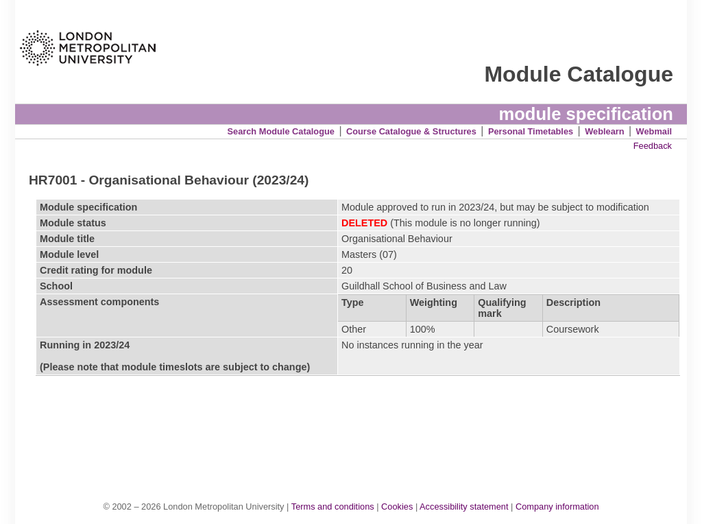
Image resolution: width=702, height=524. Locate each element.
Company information (557, 506)
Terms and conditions (332, 506)
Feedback (652, 146)
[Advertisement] (357, 424)
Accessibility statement (464, 506)
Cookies (397, 506)
